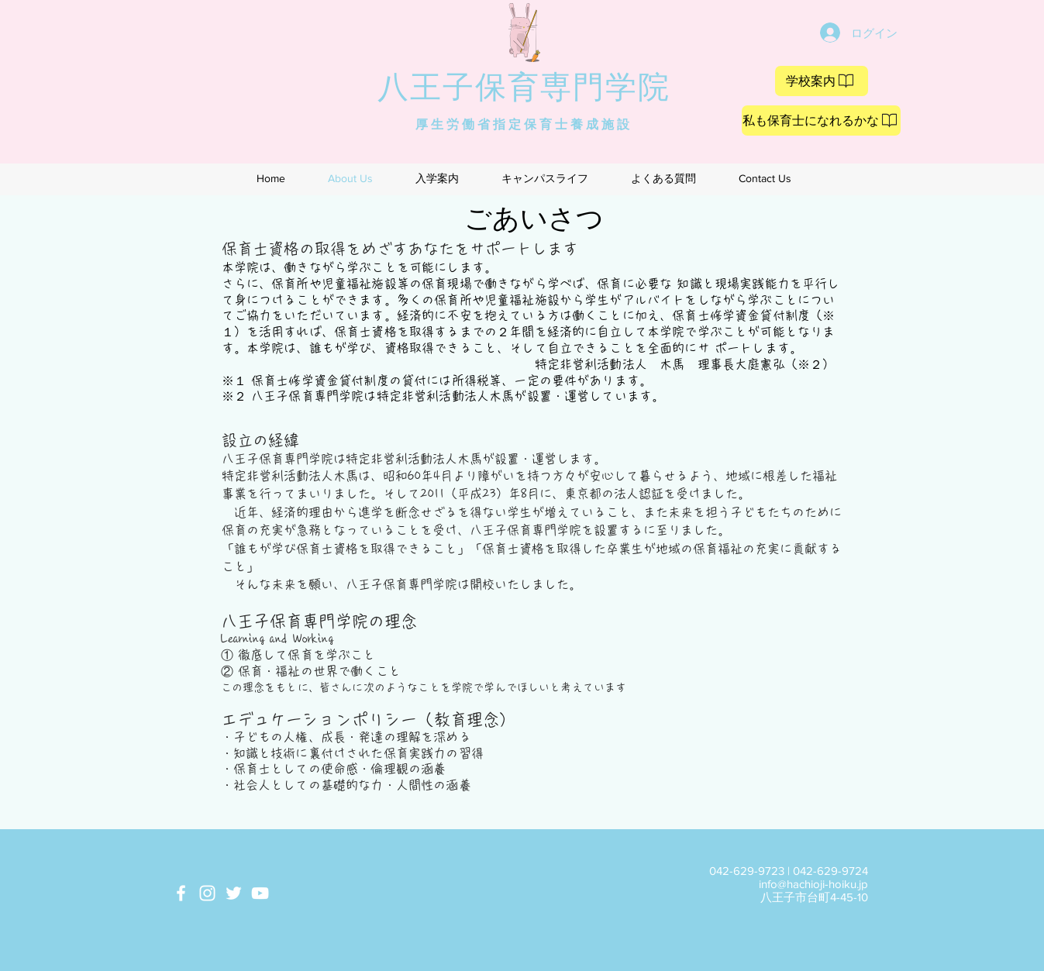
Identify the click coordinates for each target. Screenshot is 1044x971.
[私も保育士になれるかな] (821, 120)
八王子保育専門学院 (523, 86)
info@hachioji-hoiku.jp (813, 883)
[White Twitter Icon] (233, 893)
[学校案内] (821, 81)
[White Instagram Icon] (207, 893)
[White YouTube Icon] (260, 893)
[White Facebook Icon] (181, 893)
